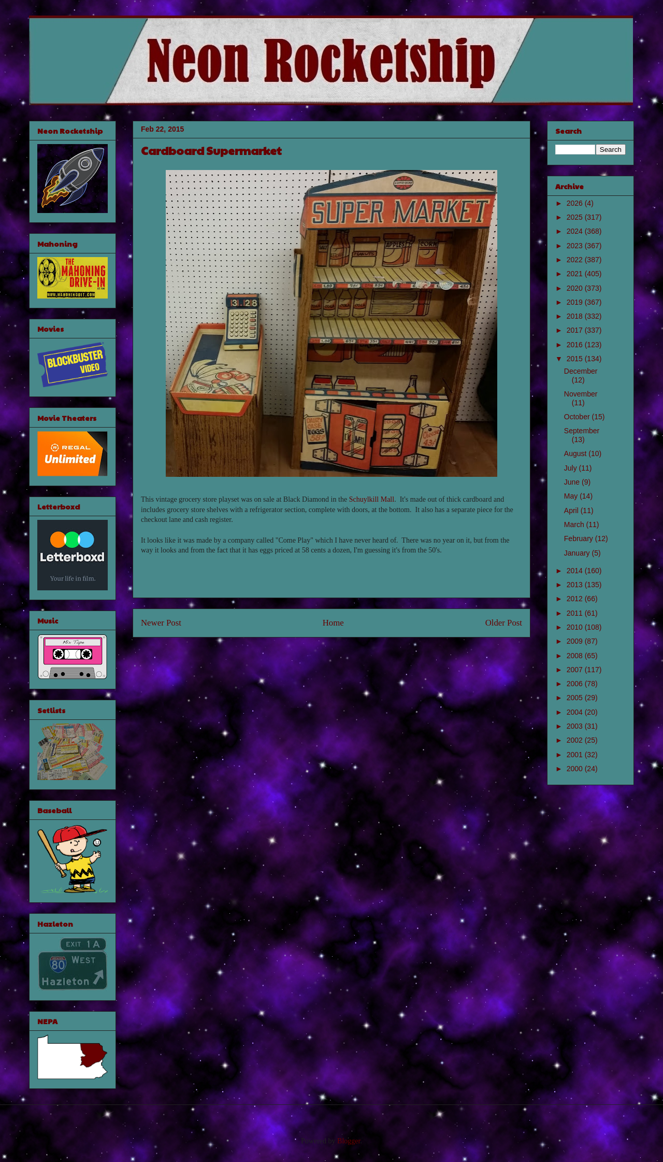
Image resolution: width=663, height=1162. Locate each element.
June (573, 482)
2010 (576, 627)
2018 (576, 316)
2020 (576, 288)
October (578, 417)
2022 (576, 260)
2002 (576, 740)
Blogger (348, 1141)
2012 (576, 598)
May (572, 496)
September (581, 431)
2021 (576, 274)
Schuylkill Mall (372, 499)
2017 (576, 330)
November (581, 394)
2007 (576, 669)
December (581, 371)
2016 (576, 345)
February (579, 538)
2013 (576, 584)
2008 (576, 655)
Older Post (503, 623)
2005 (576, 697)
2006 (576, 683)
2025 (576, 217)
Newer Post (161, 623)
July (571, 468)
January (578, 553)
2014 (576, 570)
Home (333, 623)
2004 (576, 712)
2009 (576, 641)
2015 (576, 359)
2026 (576, 203)
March (575, 524)
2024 (576, 231)
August (576, 453)
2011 (576, 613)
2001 (576, 754)
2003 (576, 726)
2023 (576, 246)
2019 (576, 302)
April (572, 510)
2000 (576, 768)
